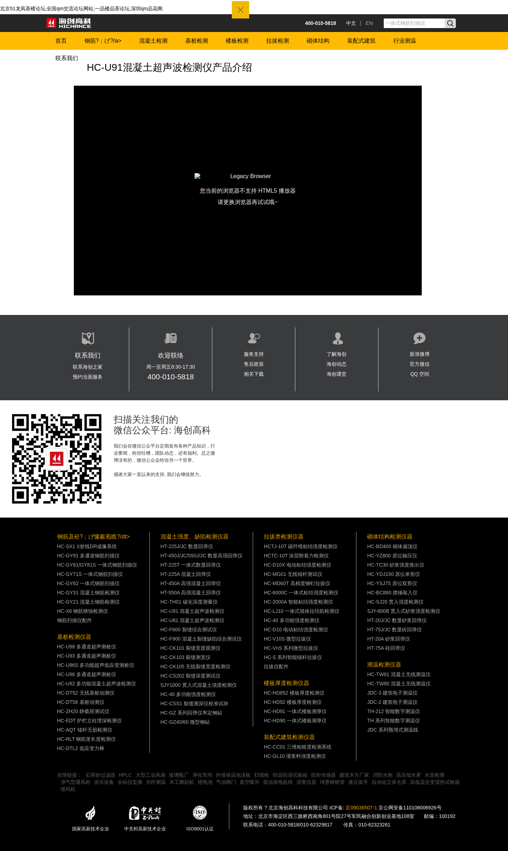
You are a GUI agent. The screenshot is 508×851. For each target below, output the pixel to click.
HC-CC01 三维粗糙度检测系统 (298, 747)
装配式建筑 (361, 41)
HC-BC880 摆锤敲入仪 (392, 592)
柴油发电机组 (278, 782)
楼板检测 (237, 41)
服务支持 (254, 354)
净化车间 (202, 775)
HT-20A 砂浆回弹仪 (388, 639)
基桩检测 (196, 41)
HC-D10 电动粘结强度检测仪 (296, 629)
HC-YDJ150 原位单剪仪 (393, 574)
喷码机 (68, 789)
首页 (61, 41)
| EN (366, 23)
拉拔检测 (277, 41)
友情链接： (69, 775)
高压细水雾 (408, 775)
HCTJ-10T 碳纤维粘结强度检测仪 (301, 546)
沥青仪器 (306, 782)
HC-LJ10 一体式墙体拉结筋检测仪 (301, 611)
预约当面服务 (88, 377)
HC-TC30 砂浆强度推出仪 (395, 565)
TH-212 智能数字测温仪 (393, 711)
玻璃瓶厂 (179, 775)
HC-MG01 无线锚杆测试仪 (293, 574)
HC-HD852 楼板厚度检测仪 (294, 693)
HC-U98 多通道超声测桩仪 (86, 646)
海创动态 (336, 364)
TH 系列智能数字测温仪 (393, 720)
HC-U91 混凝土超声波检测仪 (192, 611)
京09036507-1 (361, 807)
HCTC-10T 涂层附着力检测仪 (296, 555)
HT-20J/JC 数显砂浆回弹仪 (397, 620)
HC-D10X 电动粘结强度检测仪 (297, 565)
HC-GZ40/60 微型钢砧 (185, 722)
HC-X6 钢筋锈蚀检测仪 (82, 611)
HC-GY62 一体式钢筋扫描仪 (88, 583)
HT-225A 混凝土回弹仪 (185, 574)
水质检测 (434, 775)
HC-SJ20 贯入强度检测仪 (395, 602)
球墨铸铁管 (332, 782)
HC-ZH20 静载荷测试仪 (83, 711)
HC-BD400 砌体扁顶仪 (392, 546)
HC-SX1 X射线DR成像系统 (87, 546)
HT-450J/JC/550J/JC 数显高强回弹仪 (201, 555)
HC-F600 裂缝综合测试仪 (188, 629)
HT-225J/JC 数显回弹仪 (186, 546)
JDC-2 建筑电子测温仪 (392, 702)
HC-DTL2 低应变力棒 (80, 748)
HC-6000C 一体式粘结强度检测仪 (301, 592)
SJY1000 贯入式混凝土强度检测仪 (198, 685)
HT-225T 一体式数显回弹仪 (190, 565)
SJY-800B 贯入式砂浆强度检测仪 (403, 611)
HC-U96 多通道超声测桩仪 (86, 674)
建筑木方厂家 (354, 775)
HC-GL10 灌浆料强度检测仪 (295, 756)
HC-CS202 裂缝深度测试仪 (190, 676)
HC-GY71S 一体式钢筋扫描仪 (90, 574)
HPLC (125, 775)
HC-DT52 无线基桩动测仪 (85, 693)
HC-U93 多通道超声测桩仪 (86, 656)
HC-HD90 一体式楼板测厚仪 (295, 720)
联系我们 (66, 58)
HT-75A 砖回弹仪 (386, 648)
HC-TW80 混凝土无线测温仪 (398, 683)
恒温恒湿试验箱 (290, 775)
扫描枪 (261, 775)
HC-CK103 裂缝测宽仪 (185, 657)
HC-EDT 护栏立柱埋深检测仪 (89, 720)
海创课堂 (336, 374)
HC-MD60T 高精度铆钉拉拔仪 (297, 583)
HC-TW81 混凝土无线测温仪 (398, 674)
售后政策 (254, 364)
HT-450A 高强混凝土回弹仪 (190, 583)
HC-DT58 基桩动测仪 (80, 702)
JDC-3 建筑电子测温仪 (392, 693)
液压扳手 (358, 782)
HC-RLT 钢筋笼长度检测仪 (86, 739)
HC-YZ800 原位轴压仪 (392, 555)
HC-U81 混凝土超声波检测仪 (192, 620)
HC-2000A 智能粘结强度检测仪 (298, 602)
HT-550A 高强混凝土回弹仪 (190, 592)
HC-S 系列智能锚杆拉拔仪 (293, 657)
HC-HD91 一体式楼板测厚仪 (295, 711)
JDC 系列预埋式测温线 (392, 730)
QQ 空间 (419, 374)
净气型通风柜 (76, 782)
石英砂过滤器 (100, 775)
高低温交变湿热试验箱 (435, 782)
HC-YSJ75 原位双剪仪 (392, 583)
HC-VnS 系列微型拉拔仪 (291, 648)
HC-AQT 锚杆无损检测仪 (84, 730)
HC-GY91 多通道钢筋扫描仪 (88, 555)
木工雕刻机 (181, 782)
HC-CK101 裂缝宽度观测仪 (190, 648)
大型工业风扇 (150, 775)
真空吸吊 (250, 782)
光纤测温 (156, 782)
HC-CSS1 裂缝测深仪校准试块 (194, 703)
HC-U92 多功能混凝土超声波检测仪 (96, 683)
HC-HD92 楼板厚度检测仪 (293, 702)
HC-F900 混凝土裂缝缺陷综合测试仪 (201, 639)
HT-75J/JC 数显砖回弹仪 (394, 629)
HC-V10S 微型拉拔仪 (287, 639)
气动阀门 (226, 782)
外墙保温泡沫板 (233, 775)
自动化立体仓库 (389, 782)
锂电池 (205, 782)
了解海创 (336, 354)
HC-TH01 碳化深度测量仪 (189, 602)
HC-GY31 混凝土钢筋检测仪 (88, 592)
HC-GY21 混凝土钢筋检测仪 (88, 602)
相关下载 (254, 374)
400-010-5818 (170, 377)
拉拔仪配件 (276, 666)
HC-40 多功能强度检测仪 (188, 694)
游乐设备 (104, 782)
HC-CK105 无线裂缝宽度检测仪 (195, 666)
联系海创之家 (88, 367)
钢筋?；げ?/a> (102, 41)
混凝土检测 (153, 41)
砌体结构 (318, 41)
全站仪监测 (130, 782)
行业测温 (404, 41)
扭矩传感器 (323, 775)
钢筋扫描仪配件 (74, 620)
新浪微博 (420, 354)
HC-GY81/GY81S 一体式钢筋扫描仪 (97, 565)
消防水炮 (383, 775)
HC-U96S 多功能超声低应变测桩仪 (96, 665)
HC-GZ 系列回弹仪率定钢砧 (191, 713)
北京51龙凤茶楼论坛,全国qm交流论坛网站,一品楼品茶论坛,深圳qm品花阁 (81, 8)
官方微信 (420, 364)
